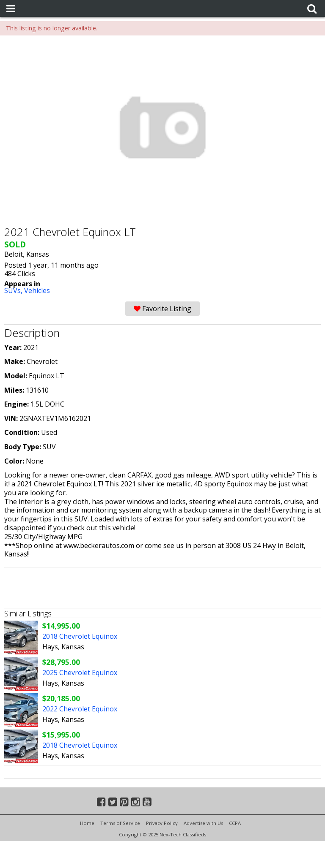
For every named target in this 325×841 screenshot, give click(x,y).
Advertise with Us (203, 823)
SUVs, (14, 290)
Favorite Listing (162, 308)
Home (87, 823)
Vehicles (37, 290)
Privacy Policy (162, 823)
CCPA (235, 823)
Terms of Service (120, 823)
